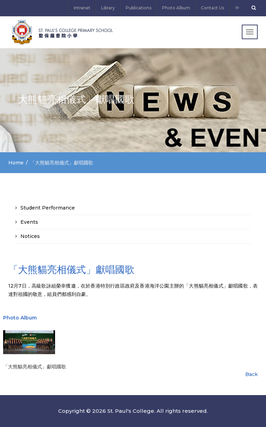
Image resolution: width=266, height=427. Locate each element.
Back (251, 374)
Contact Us (212, 7)
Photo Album (176, 7)
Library (108, 7)
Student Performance (47, 208)
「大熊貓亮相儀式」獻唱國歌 (34, 367)
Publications (138, 7)
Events (29, 222)
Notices (30, 236)
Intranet (82, 7)
